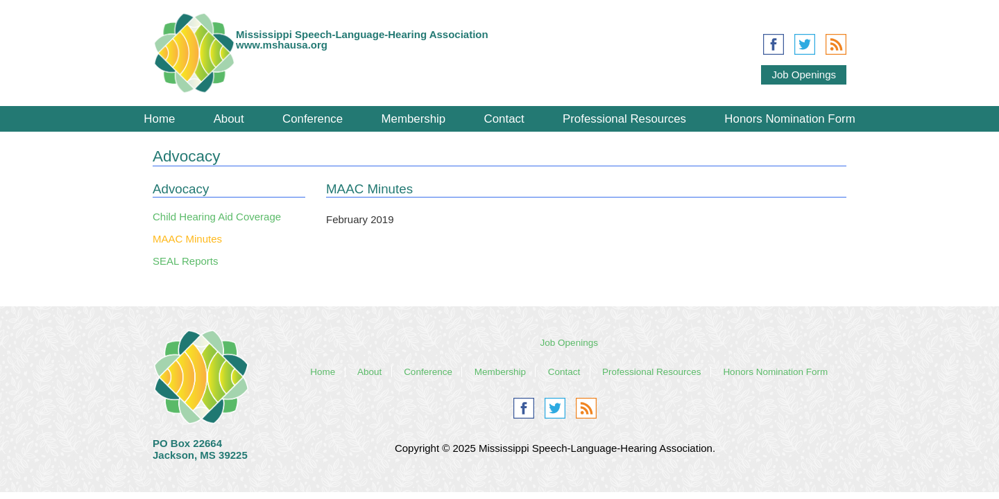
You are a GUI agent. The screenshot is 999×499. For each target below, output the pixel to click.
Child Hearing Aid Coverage (217, 216)
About (229, 118)
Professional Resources (624, 118)
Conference (312, 118)
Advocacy (181, 189)
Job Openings (803, 74)
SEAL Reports (186, 261)
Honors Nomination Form (789, 118)
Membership (413, 118)
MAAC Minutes (187, 239)
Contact (504, 118)
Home (159, 118)
